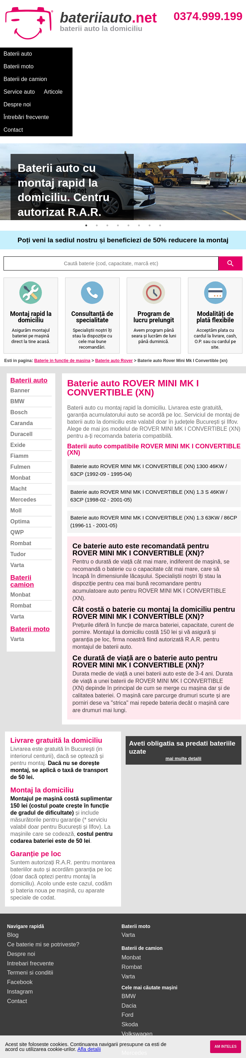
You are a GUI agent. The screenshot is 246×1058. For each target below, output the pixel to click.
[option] (123, 118)
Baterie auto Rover (114, 297)
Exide (17, 382)
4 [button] (117, 162)
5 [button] (128, 162)
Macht (18, 425)
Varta (17, 502)
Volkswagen (136, 970)
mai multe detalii (183, 695)
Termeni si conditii (30, 909)
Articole (182, 54)
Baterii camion (22, 517)
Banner (20, 327)
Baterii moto (56, 54)
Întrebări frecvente (26, 66)
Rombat (20, 480)
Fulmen (20, 403)
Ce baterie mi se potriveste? (43, 881)
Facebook (19, 918)
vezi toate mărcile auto (150, 1017)
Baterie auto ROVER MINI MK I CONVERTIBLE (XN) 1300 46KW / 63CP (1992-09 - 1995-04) (148, 407)
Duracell (21, 371)
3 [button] (107, 162)
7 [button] (149, 162)
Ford (127, 951)
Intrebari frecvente (30, 900)
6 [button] (139, 162)
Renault (131, 980)
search (230, 200)
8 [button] (160, 162)
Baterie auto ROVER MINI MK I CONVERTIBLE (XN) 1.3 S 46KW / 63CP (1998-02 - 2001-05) (149, 432)
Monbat (20, 414)
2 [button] (96, 162)
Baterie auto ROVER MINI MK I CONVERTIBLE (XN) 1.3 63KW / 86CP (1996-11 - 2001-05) (153, 458)
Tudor (18, 491)
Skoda (129, 961)
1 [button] (86, 162)
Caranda (21, 360)
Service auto (148, 54)
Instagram (20, 928)
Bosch (18, 349)
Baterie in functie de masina (62, 297)
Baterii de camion (102, 54)
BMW (17, 338)
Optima (20, 458)
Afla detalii (89, 1049)
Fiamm (19, 393)
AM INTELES (225, 1046)
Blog (13, 871)
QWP (17, 469)
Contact (67, 66)
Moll (15, 447)
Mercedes (23, 436)
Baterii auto (18, 54)
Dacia (128, 942)
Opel (127, 998)
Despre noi (214, 54)
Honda (130, 1008)
